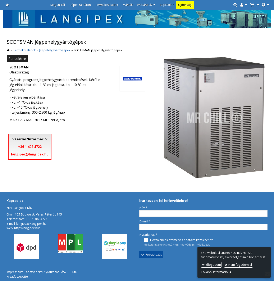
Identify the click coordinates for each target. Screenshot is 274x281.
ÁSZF (64, 272)
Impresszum (14, 272)
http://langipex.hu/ (27, 228)
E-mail (144, 221)
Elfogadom (211, 265)
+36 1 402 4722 (30, 146)
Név (143, 208)
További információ (214, 272)
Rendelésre (17, 58)
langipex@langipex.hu (30, 154)
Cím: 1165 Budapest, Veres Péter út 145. (34, 214)
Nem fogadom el (238, 265)
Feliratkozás (151, 255)
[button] (265, 5)
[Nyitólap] (7, 5)
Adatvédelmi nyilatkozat (194, 244)
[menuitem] (57, 5)
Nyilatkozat (148, 235)
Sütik (74, 272)
